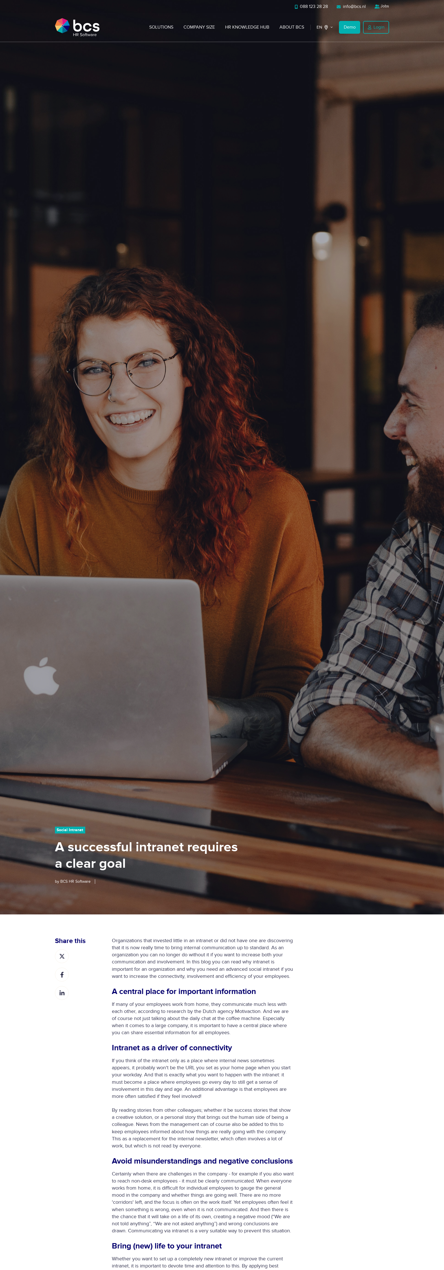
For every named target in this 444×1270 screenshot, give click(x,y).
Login (376, 27)
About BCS (291, 27)
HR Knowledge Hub (247, 27)
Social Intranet (70, 830)
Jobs (382, 6)
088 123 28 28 (311, 6)
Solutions (161, 27)
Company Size (199, 27)
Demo (350, 27)
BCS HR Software (75, 881)
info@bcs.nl (351, 6)
